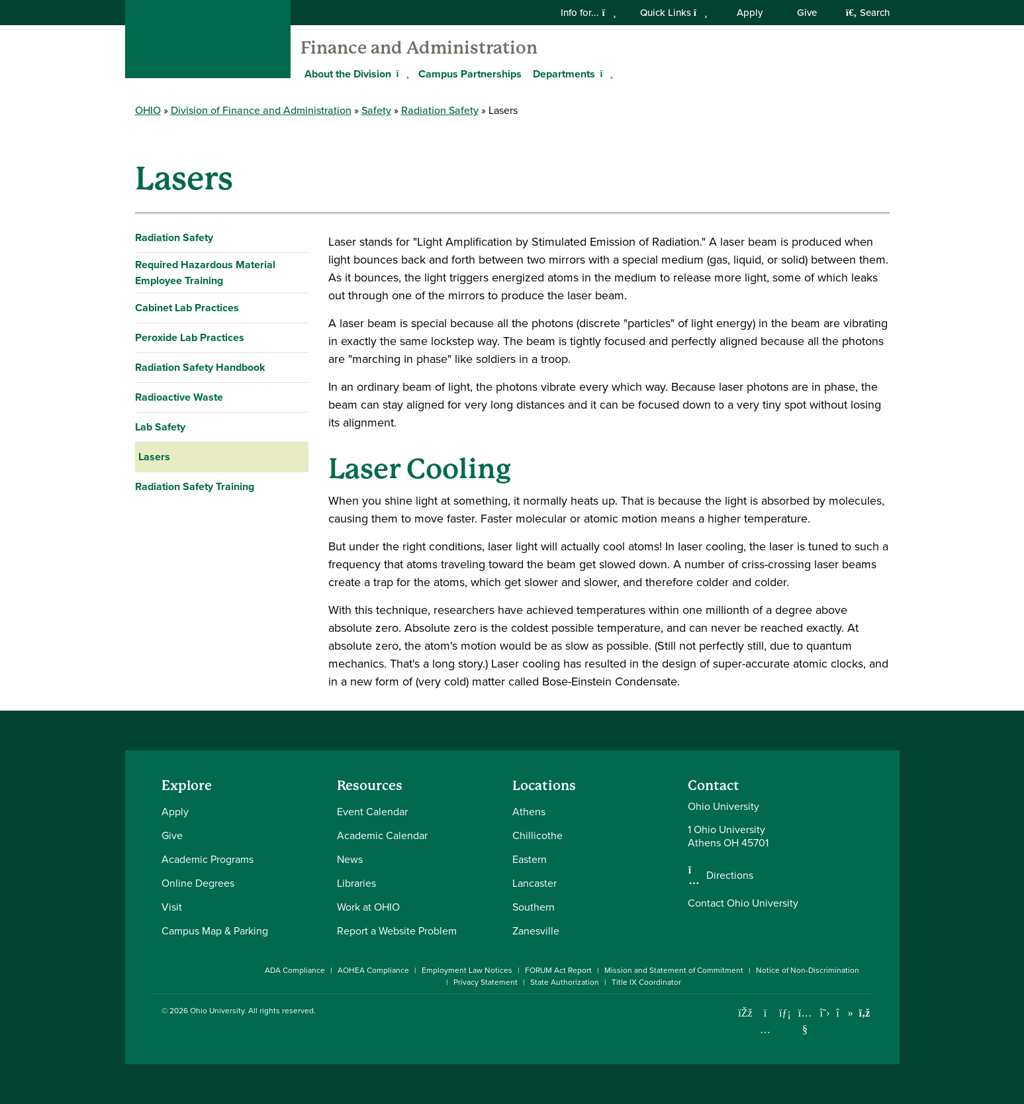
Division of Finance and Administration (261, 110)
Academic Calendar (382, 835)
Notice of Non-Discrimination (807, 970)
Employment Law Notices (467, 970)
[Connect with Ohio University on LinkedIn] (785, 1013)
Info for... (588, 12)
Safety (376, 110)
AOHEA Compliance (373, 970)
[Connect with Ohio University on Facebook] (745, 1013)
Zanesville (535, 930)
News (350, 859)
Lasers (154, 456)
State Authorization (564, 982)
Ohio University (217, 1011)
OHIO (148, 110)
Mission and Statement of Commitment (673, 970)
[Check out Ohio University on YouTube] (805, 1021)
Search (868, 12)
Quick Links (674, 12)
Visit (172, 907)
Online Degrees (198, 883)
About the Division (347, 73)
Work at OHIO (368, 907)
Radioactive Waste (179, 397)
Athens (528, 811)
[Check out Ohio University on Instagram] (765, 1029)
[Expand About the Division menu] (401, 73)
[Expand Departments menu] (605, 73)
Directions (729, 875)
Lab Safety (160, 426)
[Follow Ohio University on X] (825, 1013)
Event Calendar (372, 811)
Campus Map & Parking (215, 930)
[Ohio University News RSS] (865, 1013)
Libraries (356, 883)
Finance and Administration (419, 48)
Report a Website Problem (397, 930)
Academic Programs (208, 859)
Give (807, 12)
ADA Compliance (295, 970)
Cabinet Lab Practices (187, 307)
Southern (533, 907)
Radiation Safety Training (194, 486)
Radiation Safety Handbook (200, 367)
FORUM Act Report (558, 970)
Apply (750, 12)
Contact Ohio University (743, 903)
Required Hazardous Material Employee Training (205, 272)
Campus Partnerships (470, 73)
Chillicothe (537, 835)
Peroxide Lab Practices (189, 337)
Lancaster (534, 883)
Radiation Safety (440, 110)
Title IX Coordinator (646, 982)
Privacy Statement (485, 982)
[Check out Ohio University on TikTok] (845, 1013)
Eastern (529, 859)
